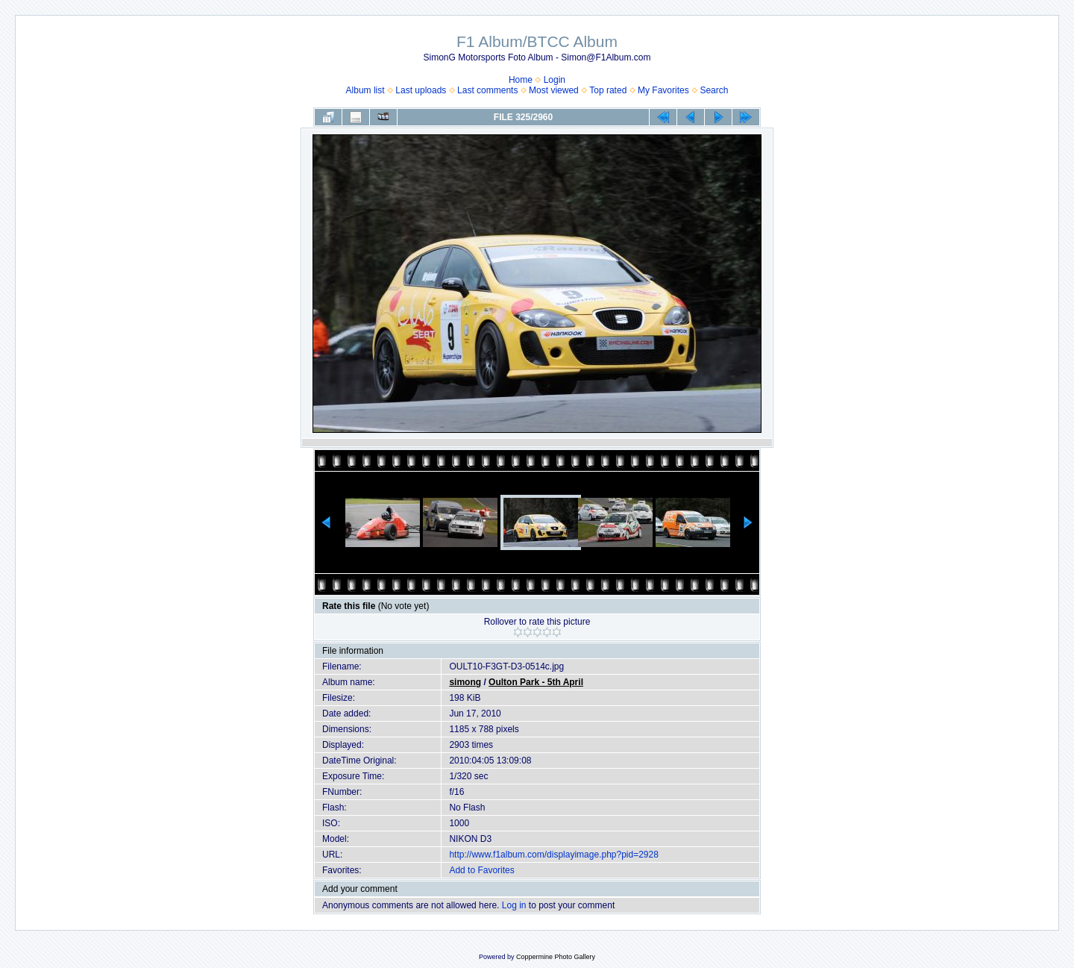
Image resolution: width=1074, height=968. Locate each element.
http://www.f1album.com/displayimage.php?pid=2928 (554, 854)
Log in (514, 905)
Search (714, 90)
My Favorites (663, 90)
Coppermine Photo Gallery (555, 957)
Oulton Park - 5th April (536, 682)
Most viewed (554, 90)
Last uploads (420, 90)
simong (465, 682)
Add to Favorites (481, 870)
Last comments (487, 90)
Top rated (607, 90)
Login (554, 80)
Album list (365, 90)
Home (521, 80)
